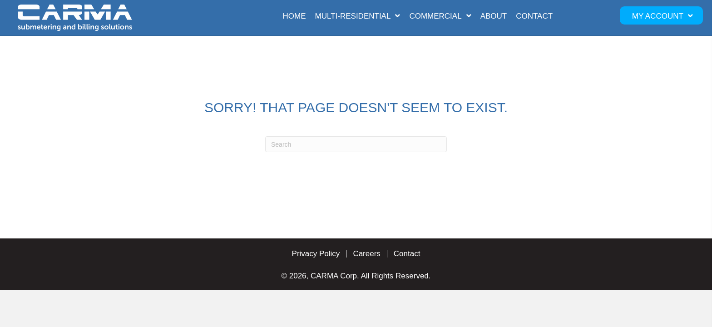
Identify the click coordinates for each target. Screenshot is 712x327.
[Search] (356, 144)
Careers (366, 254)
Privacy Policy (316, 254)
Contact (407, 254)
